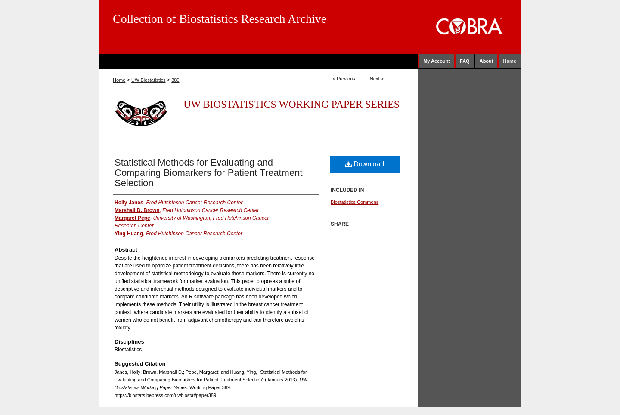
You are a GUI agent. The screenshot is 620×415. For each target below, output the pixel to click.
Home (119, 80)
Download (364, 164)
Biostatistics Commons (354, 202)
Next (375, 78)
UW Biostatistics (148, 80)
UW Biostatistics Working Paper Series (291, 104)
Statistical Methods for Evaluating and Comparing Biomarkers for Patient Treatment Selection (209, 172)
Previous (346, 78)
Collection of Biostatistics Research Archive (219, 18)
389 (175, 80)
